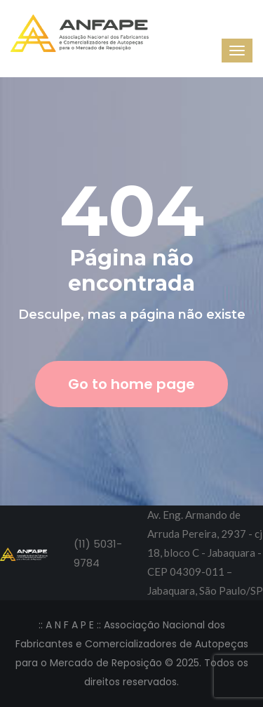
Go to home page (131, 384)
